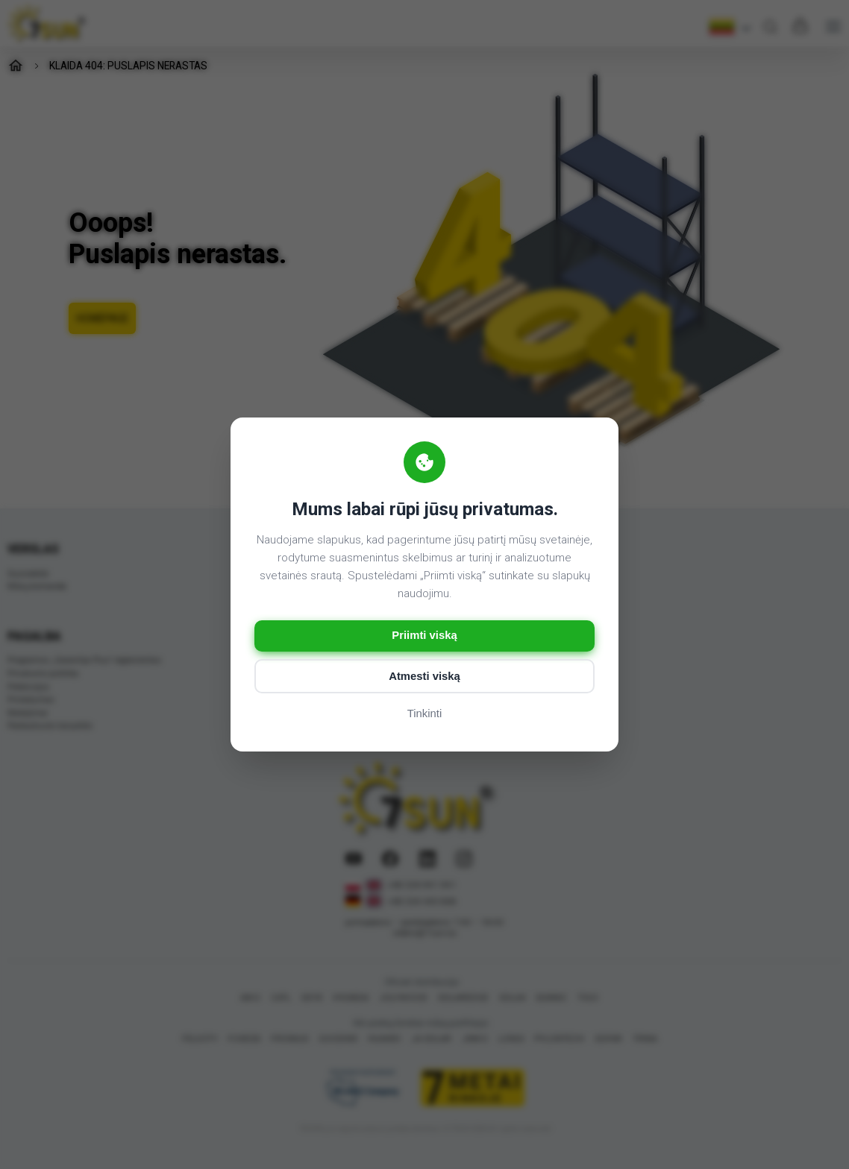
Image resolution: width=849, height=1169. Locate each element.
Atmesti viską (425, 676)
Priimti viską (424, 635)
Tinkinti (424, 714)
